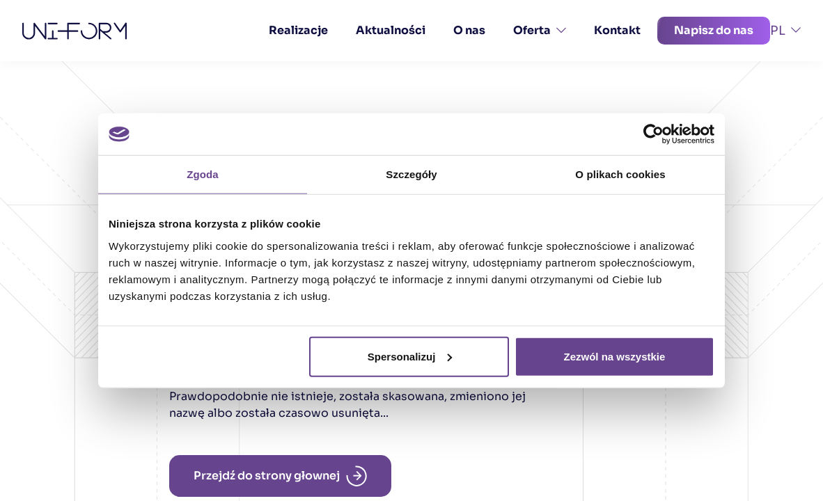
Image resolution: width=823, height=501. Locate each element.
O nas (469, 30)
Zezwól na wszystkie (615, 356)
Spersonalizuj (410, 356)
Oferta (539, 30)
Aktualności (390, 30)
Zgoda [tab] (203, 174)
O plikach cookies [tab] (620, 174)
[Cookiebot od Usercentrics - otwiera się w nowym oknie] (653, 134)
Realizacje (298, 30)
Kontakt (617, 30)
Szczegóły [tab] (411, 174)
